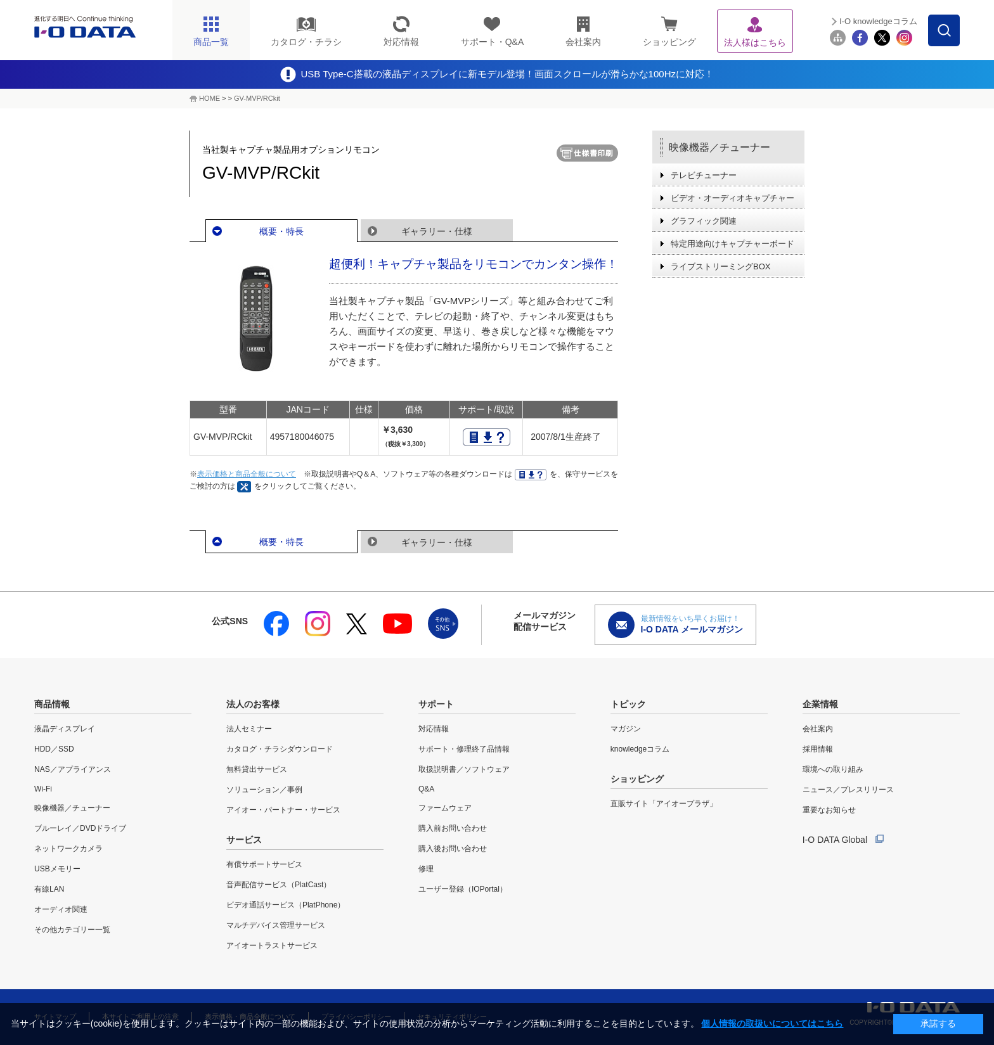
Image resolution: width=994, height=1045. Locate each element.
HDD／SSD (54, 749)
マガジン (625, 728)
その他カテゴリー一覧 (72, 929)
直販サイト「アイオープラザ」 (663, 803)
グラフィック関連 (704, 221)
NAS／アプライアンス (72, 769)
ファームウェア (445, 808)
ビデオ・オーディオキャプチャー (732, 198)
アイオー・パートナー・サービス (283, 809)
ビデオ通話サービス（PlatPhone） (285, 905)
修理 (426, 868)
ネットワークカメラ (68, 848)
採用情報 (818, 749)
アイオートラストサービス (272, 945)
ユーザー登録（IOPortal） (462, 889)
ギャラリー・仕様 (436, 231)
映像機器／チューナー (719, 147)
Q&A (426, 789)
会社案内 (818, 728)
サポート (436, 704)
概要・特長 (281, 231)
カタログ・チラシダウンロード (279, 749)
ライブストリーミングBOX (720, 266)
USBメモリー (57, 868)
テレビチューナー (704, 175)
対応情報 (433, 728)
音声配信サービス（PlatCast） (278, 884)
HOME (209, 98)
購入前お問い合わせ (452, 828)
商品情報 (52, 704)
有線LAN (49, 889)
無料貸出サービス (256, 769)
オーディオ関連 (60, 909)
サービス (244, 840)
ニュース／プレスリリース (848, 789)
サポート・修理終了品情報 (464, 749)
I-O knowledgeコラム (878, 21)
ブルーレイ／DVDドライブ (80, 828)
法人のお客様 (253, 704)
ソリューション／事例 (264, 789)
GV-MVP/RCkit (257, 98)
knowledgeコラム (639, 749)
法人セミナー (249, 728)
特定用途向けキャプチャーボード (732, 243)
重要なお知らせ (829, 809)
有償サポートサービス (264, 864)
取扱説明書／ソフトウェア (464, 769)
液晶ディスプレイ (64, 728)
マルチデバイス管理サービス (275, 925)
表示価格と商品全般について (246, 474)
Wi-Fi (43, 789)
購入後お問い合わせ (452, 848)
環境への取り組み (833, 769)
